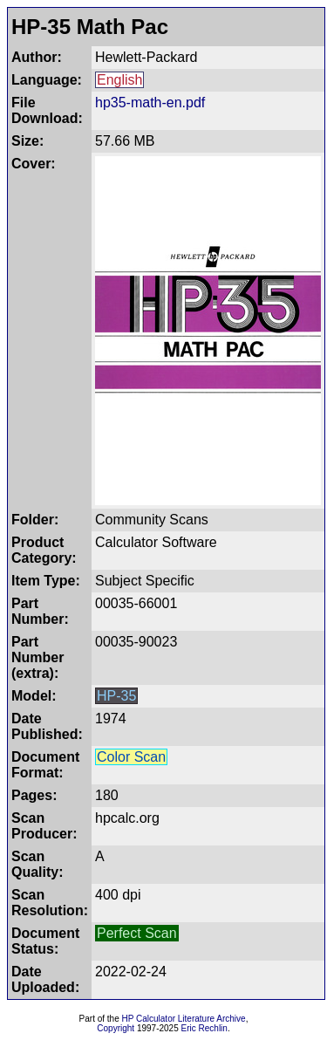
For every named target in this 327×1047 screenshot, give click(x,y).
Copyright (115, 1028)
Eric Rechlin (204, 1028)
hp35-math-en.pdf (150, 102)
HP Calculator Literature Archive (184, 1018)
